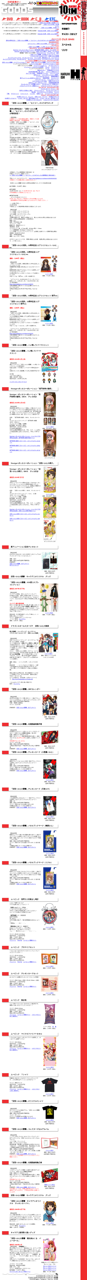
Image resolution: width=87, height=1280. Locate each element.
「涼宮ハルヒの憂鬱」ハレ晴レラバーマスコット (42, 47)
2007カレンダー (42, 82)
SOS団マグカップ (54, 96)
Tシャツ (56, 92)
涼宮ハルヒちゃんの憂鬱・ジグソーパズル (45, 62)
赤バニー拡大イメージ (49, 1266)
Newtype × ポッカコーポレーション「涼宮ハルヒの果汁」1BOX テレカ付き (36, 51)
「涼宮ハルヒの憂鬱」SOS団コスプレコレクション (44, 54)
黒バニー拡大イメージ (49, 1268)
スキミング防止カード (52, 71)
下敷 (8, 93)
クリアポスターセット (43, 76)
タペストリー (55, 78)
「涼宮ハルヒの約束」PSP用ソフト (49, 23)
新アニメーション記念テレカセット (30, 78)
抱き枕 (34, 92)
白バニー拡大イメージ (49, 1270)
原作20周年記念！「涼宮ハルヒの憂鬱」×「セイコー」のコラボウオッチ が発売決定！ (32, 40)
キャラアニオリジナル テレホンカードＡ (20, 57)
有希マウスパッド (54, 81)
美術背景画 (46, 78)
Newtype (19, 940)
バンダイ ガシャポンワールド (18, 382)
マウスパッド (55, 67)
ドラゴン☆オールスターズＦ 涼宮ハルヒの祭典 (44, 56)
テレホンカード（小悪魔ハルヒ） (31, 84)
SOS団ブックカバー (11, 98)
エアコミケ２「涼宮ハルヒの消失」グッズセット (42, 43)
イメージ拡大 (49, 274)
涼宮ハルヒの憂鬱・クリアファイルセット (16, 62)
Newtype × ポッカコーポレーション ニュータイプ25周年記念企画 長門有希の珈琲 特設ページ (25, 437)
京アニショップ (14, 565)
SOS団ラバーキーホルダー (34, 100)
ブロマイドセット (39, 90)
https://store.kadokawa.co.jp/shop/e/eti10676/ (21, 284)
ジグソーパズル (35, 64)
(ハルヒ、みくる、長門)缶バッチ (49, 98)
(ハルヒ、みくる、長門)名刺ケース (28, 98)
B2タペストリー (41, 53)
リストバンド (24, 93)
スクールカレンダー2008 (39, 81)
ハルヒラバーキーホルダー (51, 100)
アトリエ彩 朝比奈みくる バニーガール (46, 57)
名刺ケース (40, 93)
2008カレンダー (33, 82)
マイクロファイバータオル (45, 92)
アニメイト (13, 940)
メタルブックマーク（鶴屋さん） (29, 86)
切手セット (37, 75)
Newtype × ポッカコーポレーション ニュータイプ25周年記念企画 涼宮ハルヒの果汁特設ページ (25, 510)
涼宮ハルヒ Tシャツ (41, 96)
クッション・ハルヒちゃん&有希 (34, 67)
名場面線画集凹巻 (54, 82)
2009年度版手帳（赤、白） (36, 71)
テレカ (47, 67)
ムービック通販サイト (29, 940)
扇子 (57, 53)
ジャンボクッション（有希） (50, 75)
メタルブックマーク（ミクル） (50, 86)
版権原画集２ (55, 76)
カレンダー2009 (30, 73)
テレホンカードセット (52, 90)
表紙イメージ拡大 (49, 1184)
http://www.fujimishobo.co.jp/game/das (22, 679)
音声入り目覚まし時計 (26, 90)
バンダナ (32, 93)
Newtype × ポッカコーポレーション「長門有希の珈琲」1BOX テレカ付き (34, 50)
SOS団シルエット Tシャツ (25, 96)
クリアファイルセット (51, 64)
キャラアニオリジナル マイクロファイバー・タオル (43, 59)
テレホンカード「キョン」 (50, 89)
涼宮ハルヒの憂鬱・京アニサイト (19, 563)
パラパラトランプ (40, 79)
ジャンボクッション (53, 79)
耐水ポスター (42, 70)
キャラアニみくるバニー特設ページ (20, 1271)
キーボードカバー (54, 65)
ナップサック (51, 53)
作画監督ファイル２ (53, 70)
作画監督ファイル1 (42, 73)
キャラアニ (22, 619)
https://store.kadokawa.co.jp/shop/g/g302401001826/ (43, 178)
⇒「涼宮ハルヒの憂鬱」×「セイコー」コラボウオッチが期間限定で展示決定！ (33, 175)
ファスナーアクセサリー (52, 93)
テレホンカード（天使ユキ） (50, 84)
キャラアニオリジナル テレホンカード (14, 59)
